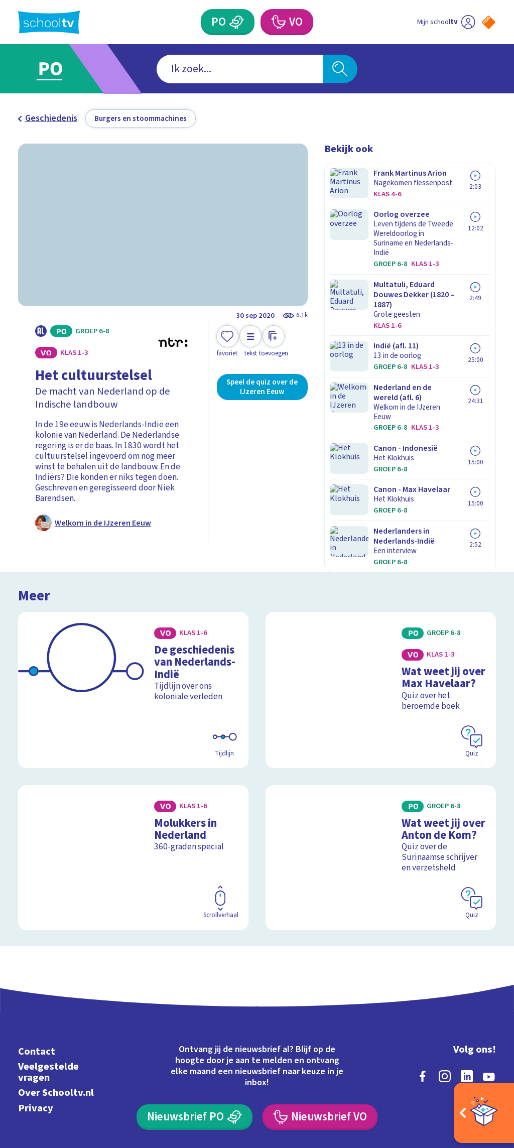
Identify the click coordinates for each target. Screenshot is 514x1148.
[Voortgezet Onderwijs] (287, 22)
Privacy (35, 1012)
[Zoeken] (340, 69)
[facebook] (423, 980)
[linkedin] (467, 980)
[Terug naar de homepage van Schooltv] (49, 22)
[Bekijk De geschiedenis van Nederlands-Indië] (133, 623)
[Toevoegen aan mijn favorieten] (227, 341)
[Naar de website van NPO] (488, 22)
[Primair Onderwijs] (227, 22)
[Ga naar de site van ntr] (480, 1069)
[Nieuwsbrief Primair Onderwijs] (194, 1021)
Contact (36, 955)
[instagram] (445, 980)
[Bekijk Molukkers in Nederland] (133, 769)
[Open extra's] (484, 1113)
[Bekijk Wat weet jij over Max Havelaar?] (381, 623)
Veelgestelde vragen (48, 976)
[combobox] (240, 69)
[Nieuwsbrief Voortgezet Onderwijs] (320, 1021)
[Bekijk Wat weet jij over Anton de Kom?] (381, 769)
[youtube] (489, 980)
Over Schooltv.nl (56, 996)
